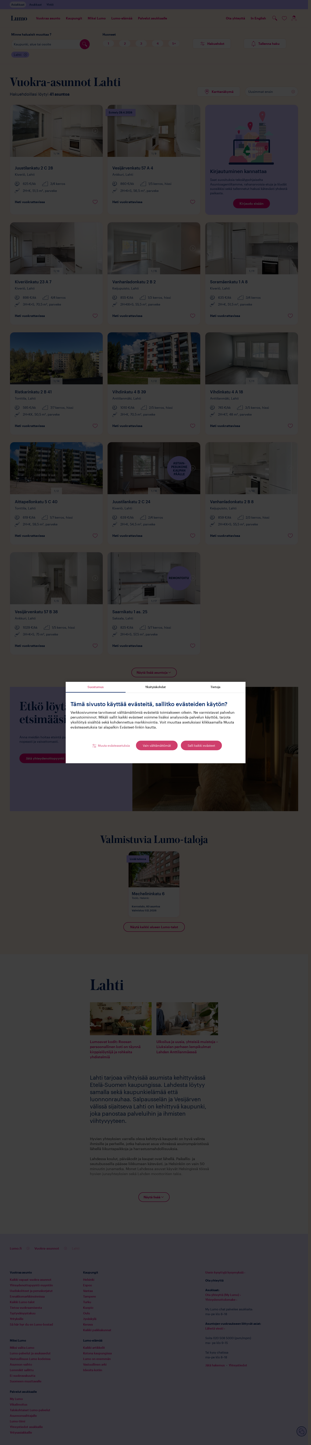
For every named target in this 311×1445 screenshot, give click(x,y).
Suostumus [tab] (96, 687)
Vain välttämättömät (157, 745)
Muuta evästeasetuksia (114, 745)
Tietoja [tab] (215, 687)
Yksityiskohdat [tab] (155, 687)
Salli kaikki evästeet (201, 745)
